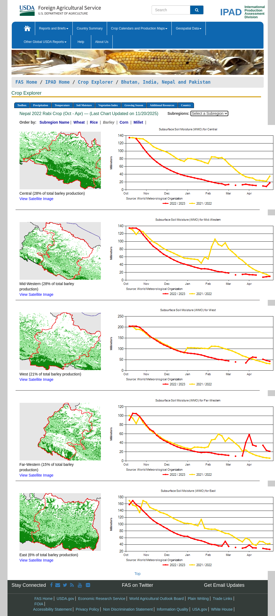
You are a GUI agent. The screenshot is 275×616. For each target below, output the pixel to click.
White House (222, 609)
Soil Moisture (84, 105)
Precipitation (40, 105)
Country (186, 105)
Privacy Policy (87, 609)
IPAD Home (57, 82)
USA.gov (199, 609)
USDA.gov (65, 598)
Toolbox (22, 105)
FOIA (38, 604)
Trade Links (222, 598)
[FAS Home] (47, 8)
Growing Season (133, 105)
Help (81, 42)
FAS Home (26, 82)
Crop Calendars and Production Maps (139, 28)
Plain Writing (198, 598)
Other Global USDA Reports (45, 42)
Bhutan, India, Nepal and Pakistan (166, 82)
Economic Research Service (101, 598)
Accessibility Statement (52, 609)
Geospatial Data (188, 28)
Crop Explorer (95, 82)
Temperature (62, 105)
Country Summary (90, 28)
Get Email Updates (224, 585)
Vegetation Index (108, 105)
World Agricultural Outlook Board (156, 598)
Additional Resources (162, 105)
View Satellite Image (37, 199)
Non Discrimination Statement (128, 609)
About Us (101, 42)
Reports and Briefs (53, 28)
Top (137, 573)
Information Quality (172, 609)
